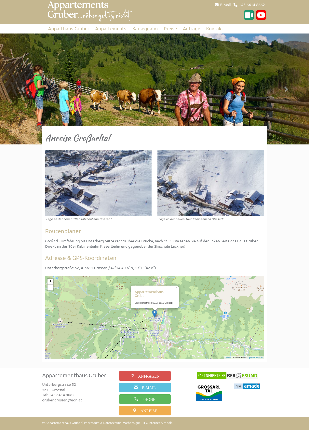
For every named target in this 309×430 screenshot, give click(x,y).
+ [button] (50, 282)
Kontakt (214, 28)
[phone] (145, 399)
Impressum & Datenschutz (102, 422)
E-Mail (225, 4)
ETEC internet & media (156, 422)
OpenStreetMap (255, 357)
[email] (145, 387)
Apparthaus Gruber (68, 28)
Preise (170, 28)
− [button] (50, 287)
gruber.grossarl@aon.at (62, 399)
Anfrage (191, 28)
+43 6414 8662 (252, 4)
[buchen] (145, 376)
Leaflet (228, 357)
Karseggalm (145, 28)
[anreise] (145, 410)
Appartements (110, 28)
